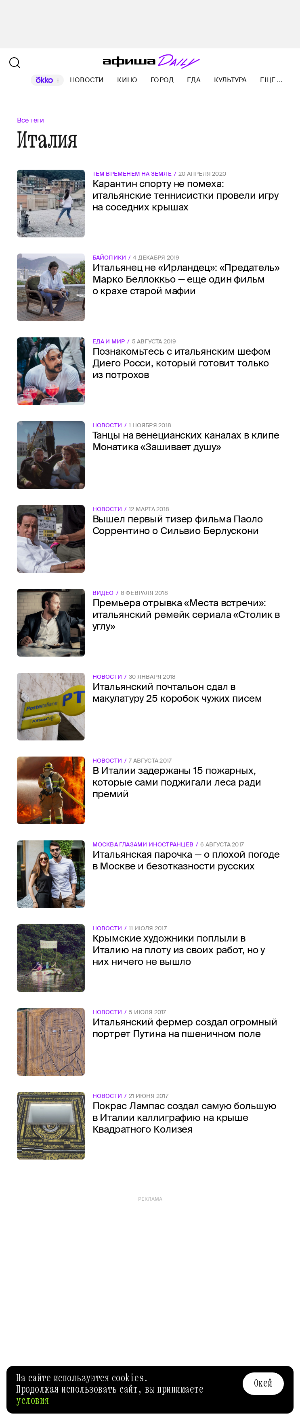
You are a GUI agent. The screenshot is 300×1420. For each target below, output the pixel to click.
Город (162, 80)
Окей (263, 1383)
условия (32, 1400)
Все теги (30, 120)
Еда (194, 80)
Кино (127, 80)
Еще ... (271, 80)
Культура (230, 80)
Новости (87, 80)
